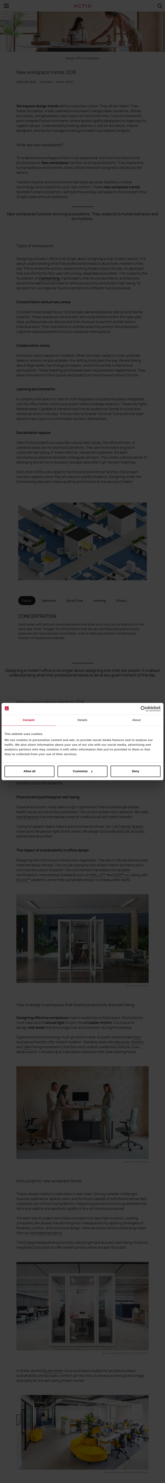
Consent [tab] (29, 720)
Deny (135, 771)
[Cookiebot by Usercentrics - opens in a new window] (143, 709)
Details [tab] (82, 720)
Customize (82, 771)
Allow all (29, 771)
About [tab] (136, 720)
